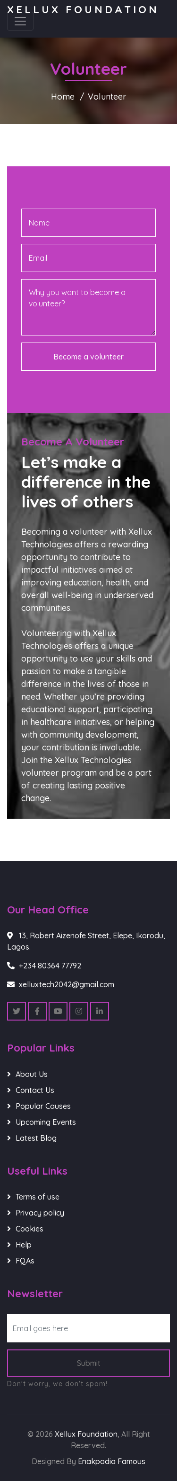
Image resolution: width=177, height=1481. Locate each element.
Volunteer (107, 96)
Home (63, 96)
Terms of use (37, 1196)
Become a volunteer (88, 356)
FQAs (25, 1260)
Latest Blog (36, 1138)
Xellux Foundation (83, 9)
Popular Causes (43, 1106)
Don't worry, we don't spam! (57, 1384)
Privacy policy (40, 1212)
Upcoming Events (46, 1122)
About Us (32, 1074)
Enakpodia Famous (111, 1461)
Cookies (29, 1228)
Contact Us (35, 1090)
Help (24, 1244)
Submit (89, 1363)
